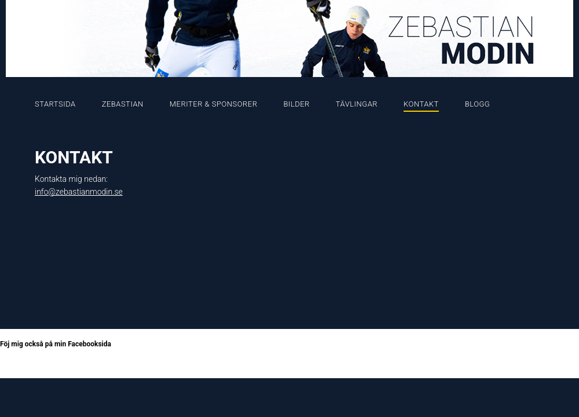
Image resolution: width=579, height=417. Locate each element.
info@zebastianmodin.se (79, 191)
